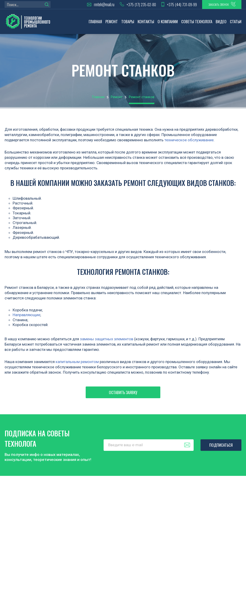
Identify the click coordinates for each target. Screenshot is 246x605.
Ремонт (111, 24)
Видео (221, 24)
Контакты (146, 24)
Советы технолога (196, 24)
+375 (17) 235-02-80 (124, 6)
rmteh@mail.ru (85, 6)
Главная (95, 24)
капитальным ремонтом (77, 364)
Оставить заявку (123, 395)
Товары (127, 24)
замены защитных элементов (106, 341)
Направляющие (26, 317)
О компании (168, 24)
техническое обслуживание (189, 142)
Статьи (235, 24)
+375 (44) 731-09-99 (169, 6)
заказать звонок (212, 6)
